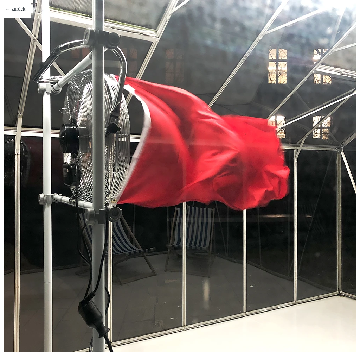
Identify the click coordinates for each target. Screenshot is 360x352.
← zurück (15, 9)
